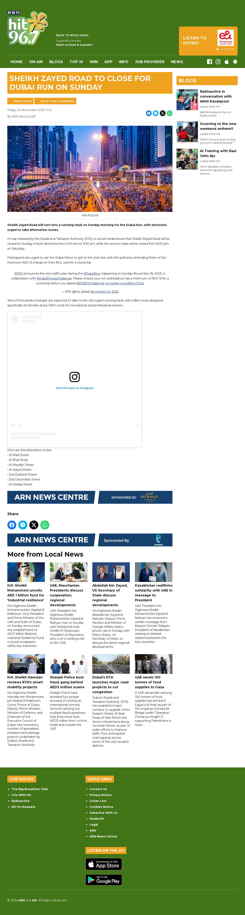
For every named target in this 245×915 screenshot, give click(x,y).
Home (17, 62)
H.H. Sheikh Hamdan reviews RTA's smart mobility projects (26, 671)
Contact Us (98, 789)
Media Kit (96, 818)
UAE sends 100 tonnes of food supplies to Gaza (153, 671)
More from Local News (57, 101)
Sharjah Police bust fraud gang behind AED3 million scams (68, 671)
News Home (22, 101)
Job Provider (149, 62)
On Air (36, 62)
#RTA (18, 274)
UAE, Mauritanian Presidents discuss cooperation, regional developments (68, 585)
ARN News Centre (103, 836)
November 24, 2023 (104, 292)
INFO (123, 62)
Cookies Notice (101, 807)
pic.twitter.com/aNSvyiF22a (124, 283)
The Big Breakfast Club (29, 789)
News (177, 62)
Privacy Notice (100, 795)
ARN (92, 830)
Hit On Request (23, 807)
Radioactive (20, 801)
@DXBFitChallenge (90, 283)
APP (108, 62)
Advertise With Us (103, 813)
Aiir (34, 900)
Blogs (56, 62)
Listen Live (97, 801)
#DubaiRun (92, 274)
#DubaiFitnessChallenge (54, 278)
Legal (93, 824)
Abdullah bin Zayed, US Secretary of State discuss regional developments (111, 585)
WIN (94, 62)
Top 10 (76, 62)
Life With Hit (21, 795)
